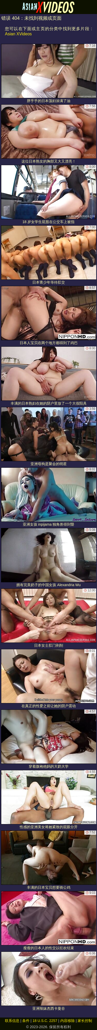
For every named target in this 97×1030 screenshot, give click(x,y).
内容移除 (67, 1021)
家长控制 (85, 1021)
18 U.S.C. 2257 (45, 1021)
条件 (25, 1021)
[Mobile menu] (5, 7)
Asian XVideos (18, 34)
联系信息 (12, 1021)
